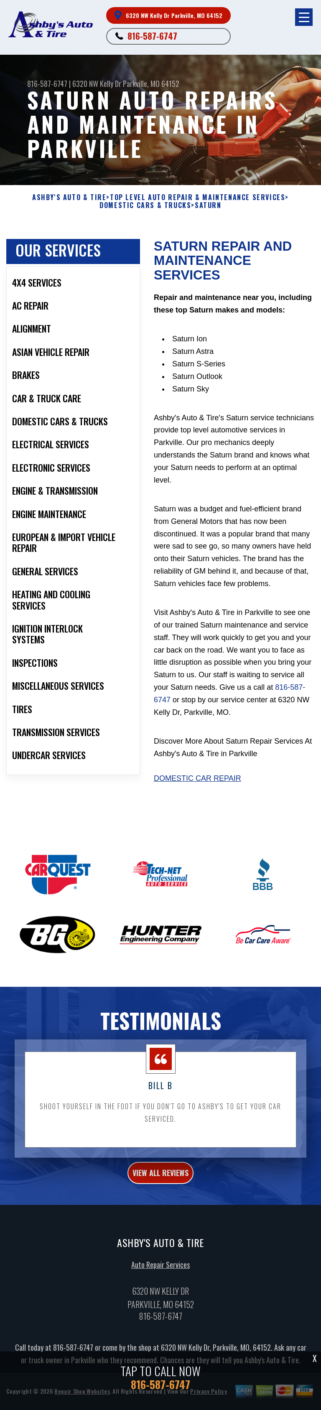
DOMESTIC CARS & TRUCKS (145, 205)
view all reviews (160, 1178)
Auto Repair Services (160, 1270)
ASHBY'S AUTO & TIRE (69, 197)
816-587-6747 (152, 36)
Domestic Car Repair (197, 778)
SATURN (208, 205)
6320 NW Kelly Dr (96, 83)
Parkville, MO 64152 (151, 83)
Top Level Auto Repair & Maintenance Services (197, 197)
